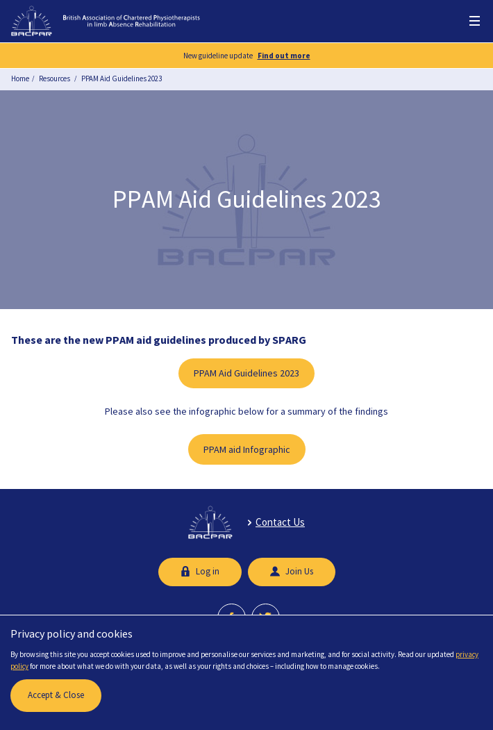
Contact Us (280, 522)
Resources (54, 78)
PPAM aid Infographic (246, 449)
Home (20, 78)
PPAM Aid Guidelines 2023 (121, 78)
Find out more (284, 55)
